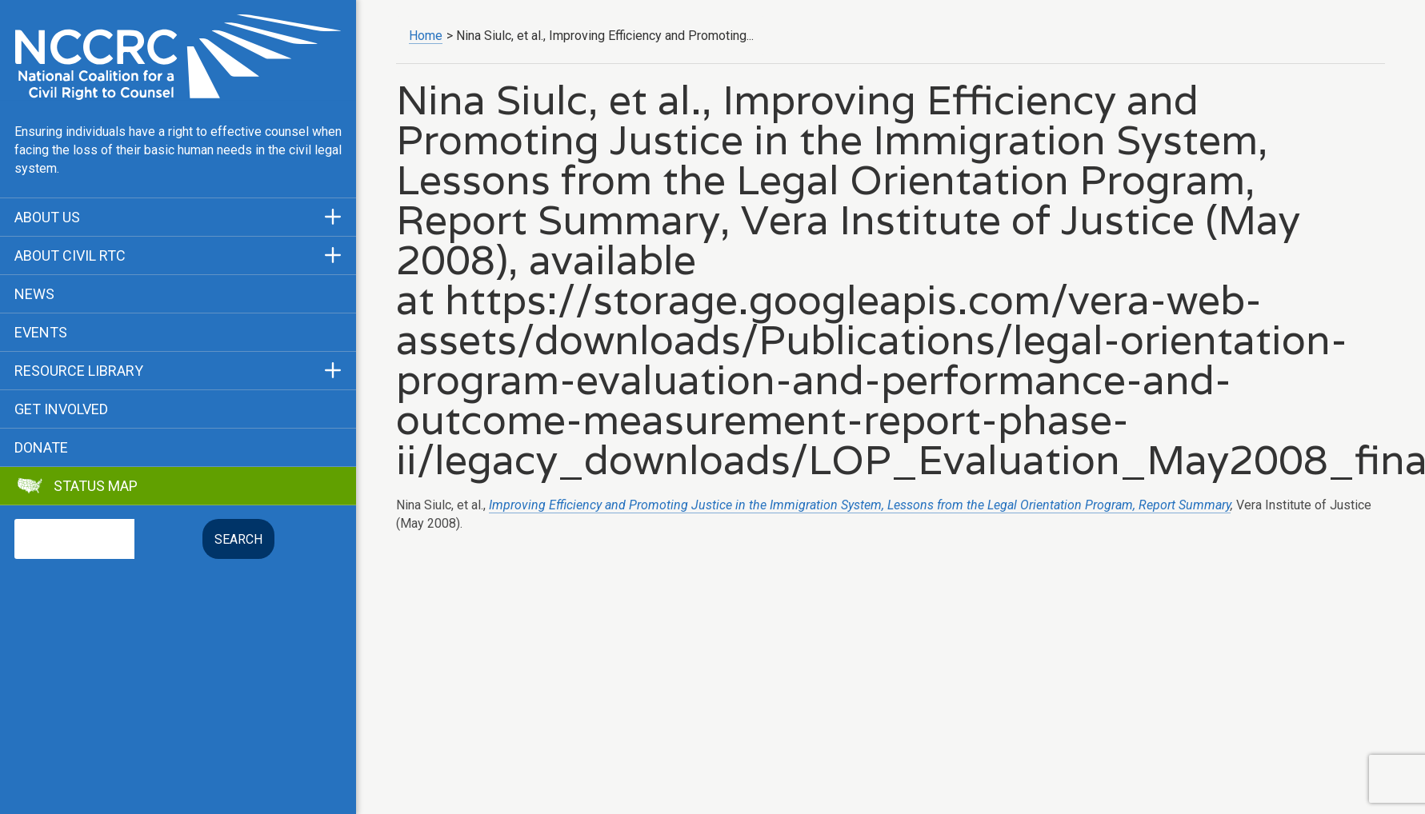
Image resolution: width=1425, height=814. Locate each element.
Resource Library (78, 371)
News (34, 294)
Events (40, 333)
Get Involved (61, 409)
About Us (47, 217)
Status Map (96, 486)
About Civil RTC (70, 256)
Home (425, 35)
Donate (41, 448)
